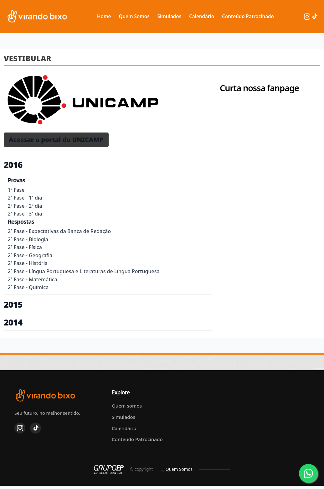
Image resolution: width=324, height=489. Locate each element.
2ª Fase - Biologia (28, 239)
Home (104, 16)
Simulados (169, 16)
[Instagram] (307, 16)
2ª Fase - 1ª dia (25, 197)
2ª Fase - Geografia (30, 255)
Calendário (201, 16)
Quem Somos (134, 16)
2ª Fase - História (28, 263)
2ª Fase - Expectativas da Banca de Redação (59, 231)
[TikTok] (314, 16)
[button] (56, 140)
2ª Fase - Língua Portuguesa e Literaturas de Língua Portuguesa (84, 271)
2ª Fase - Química (28, 287)
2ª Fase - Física (25, 247)
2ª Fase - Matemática (32, 279)
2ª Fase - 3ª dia (25, 213)
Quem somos (127, 406)
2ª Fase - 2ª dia (25, 205)
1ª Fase (16, 189)
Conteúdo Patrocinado (248, 16)
